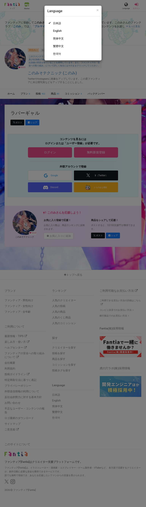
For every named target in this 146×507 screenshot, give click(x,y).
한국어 (57, 53)
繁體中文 (58, 46)
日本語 (57, 23)
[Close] (98, 10)
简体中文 (58, 38)
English (57, 30)
